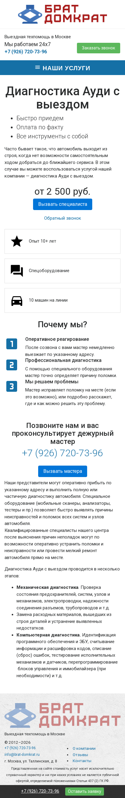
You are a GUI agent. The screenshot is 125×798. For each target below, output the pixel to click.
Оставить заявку (84, 791)
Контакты (82, 760)
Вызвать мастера (62, 471)
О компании (84, 748)
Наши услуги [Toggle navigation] (62, 67)
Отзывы (80, 754)
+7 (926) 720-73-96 (26, 52)
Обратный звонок (62, 218)
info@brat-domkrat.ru (22, 754)
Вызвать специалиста (62, 204)
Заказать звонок (98, 48)
